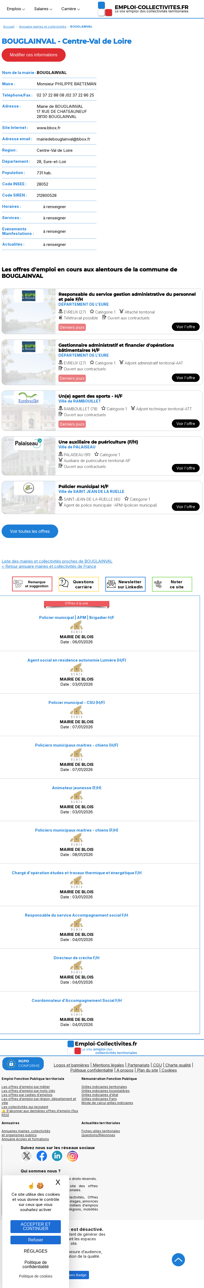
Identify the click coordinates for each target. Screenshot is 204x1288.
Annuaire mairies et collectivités (42, 26)
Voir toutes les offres (30, 531)
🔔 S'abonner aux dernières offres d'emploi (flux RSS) (40, 1113)
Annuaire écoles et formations (25, 1139)
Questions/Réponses (98, 1135)
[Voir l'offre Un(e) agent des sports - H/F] (102, 411)
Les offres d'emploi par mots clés (28, 1091)
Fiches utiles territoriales (100, 1131)
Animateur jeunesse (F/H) (76, 787)
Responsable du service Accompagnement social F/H (76, 915)
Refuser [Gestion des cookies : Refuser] (35, 1240)
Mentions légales (108, 1065)
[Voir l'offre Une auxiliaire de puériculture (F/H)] (102, 456)
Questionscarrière (83, 584)
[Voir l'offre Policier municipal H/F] (102, 497)
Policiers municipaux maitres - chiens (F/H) (76, 830)
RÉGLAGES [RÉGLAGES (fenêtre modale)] (35, 1251)
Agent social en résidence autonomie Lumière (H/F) (76, 660)
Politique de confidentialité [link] (36, 1264)
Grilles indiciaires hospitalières (105, 1091)
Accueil (8, 26)
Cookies (169, 1070)
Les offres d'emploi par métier (26, 1087)
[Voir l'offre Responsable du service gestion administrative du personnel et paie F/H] (102, 311)
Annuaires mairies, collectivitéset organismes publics (26, 1133)
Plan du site (147, 1070)
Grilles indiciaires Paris (99, 1099)
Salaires (43, 8)
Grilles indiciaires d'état (99, 1095)
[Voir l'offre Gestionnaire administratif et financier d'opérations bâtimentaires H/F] (102, 362)
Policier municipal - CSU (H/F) (77, 702)
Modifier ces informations (34, 55)
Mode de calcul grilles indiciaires (107, 1103)
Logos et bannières (71, 1065)
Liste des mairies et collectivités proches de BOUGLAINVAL (57, 561)
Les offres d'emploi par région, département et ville (39, 1101)
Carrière (70, 8)
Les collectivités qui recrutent (25, 1107)
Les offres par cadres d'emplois (27, 1095)
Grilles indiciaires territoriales (104, 1087)
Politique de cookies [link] (36, 1276)
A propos (125, 1070)
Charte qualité (178, 1065)
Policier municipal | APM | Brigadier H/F (76, 617)
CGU (157, 1065)
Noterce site (177, 584)
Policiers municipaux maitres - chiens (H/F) (76, 745)
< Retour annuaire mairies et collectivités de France (49, 566)
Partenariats (139, 1065)
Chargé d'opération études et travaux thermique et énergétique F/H (77, 872)
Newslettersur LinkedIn (130, 584)
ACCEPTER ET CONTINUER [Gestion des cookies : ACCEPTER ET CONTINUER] (36, 1226)
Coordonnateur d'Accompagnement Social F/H (77, 1000)
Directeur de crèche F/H (76, 957)
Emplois (16, 8)
